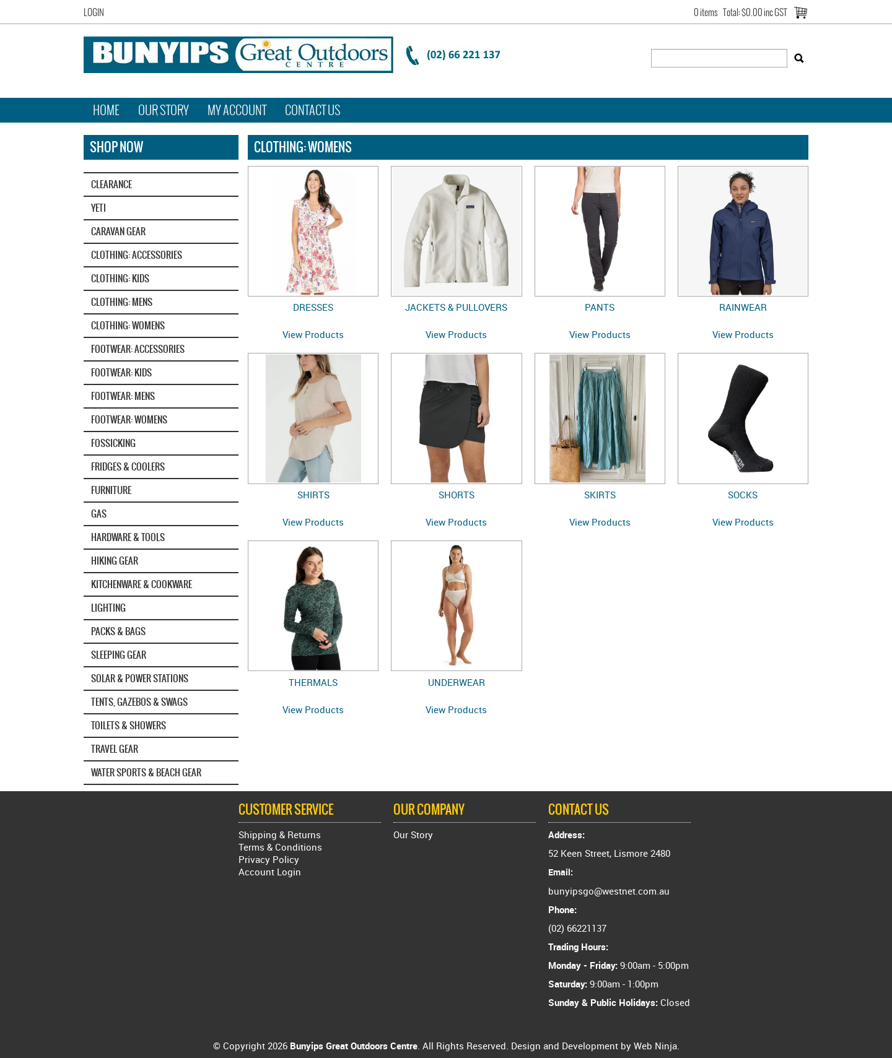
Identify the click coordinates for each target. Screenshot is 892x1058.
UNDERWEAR (456, 682)
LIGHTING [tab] (108, 608)
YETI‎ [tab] (98, 208)
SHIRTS (313, 494)
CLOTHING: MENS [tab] (121, 302)
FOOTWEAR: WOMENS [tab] (129, 419)
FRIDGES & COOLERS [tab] (128, 466)
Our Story (163, 110)
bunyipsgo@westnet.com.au (609, 891)
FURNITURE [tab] (111, 490)
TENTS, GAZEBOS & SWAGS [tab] (139, 702)
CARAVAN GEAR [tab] (118, 231)
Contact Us (313, 110)
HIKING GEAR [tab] (114, 560)
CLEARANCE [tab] (111, 184)
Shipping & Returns (279, 834)
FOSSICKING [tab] (113, 443)
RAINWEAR (743, 307)
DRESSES (313, 307)
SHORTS (456, 494)
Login (94, 12)
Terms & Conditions (280, 847)
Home (106, 110)
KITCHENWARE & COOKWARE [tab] (141, 584)
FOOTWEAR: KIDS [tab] (121, 372)
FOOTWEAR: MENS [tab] (123, 396)
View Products (313, 334)
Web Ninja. (657, 1045)
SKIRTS (600, 494)
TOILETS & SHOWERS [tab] (128, 725)
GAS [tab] (99, 513)
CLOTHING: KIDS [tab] (120, 278)
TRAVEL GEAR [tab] (114, 749)
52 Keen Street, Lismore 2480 (609, 853)
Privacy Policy (268, 859)
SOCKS (743, 494)
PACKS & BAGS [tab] (118, 631)
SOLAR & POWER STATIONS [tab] (139, 678)
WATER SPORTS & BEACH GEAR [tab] (146, 772)
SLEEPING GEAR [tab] (118, 655)
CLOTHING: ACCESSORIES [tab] (136, 255)
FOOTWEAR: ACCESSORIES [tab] (138, 349)
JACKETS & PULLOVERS (456, 307)
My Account (237, 110)
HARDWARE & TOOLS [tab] (128, 537)
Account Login (269, 871)
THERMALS (313, 682)
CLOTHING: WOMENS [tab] (128, 325)
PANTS (599, 307)
